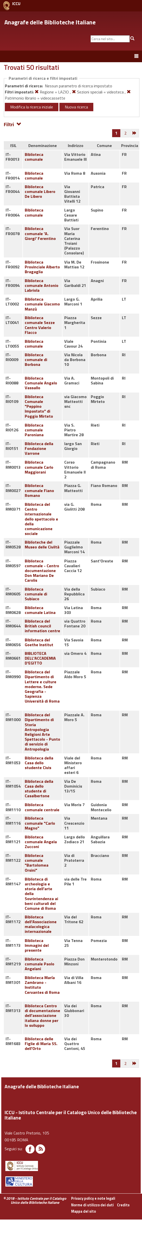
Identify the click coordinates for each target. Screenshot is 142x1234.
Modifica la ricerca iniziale (31, 107)
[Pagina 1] (116, 133)
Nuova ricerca (76, 107)
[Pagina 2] (125, 133)
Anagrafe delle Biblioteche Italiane (50, 22)
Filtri (12, 124)
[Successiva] (134, 133)
